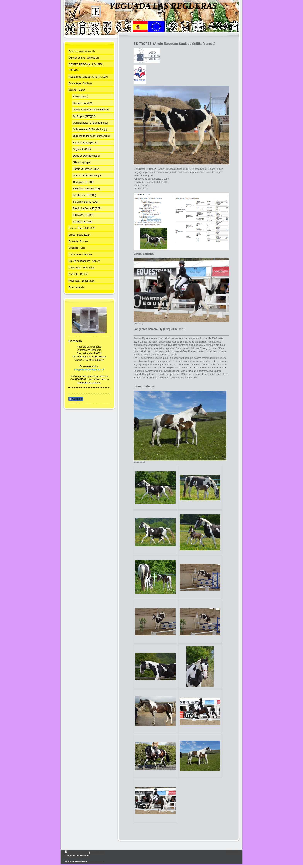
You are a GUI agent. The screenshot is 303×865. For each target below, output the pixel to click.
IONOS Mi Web (94, 861)
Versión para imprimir (77, 852)
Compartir (76, 398)
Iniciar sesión (232, 852)
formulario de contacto (88, 382)
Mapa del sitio (97, 852)
